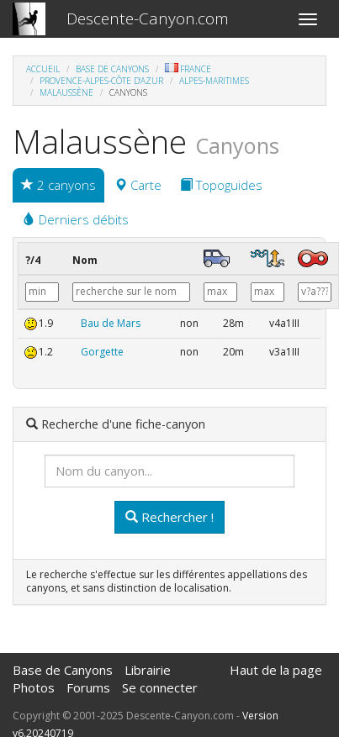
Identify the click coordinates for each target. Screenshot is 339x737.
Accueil (43, 69)
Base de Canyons (112, 69)
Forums (88, 687)
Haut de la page (276, 669)
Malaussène (66, 92)
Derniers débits (76, 219)
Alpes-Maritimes (214, 81)
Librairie (147, 669)
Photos (34, 687)
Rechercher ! (169, 516)
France (188, 69)
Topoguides (221, 184)
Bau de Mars (110, 323)
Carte (138, 184)
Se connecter (160, 687)
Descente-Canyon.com (147, 18)
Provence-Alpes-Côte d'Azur (101, 81)
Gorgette (102, 352)
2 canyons (58, 184)
